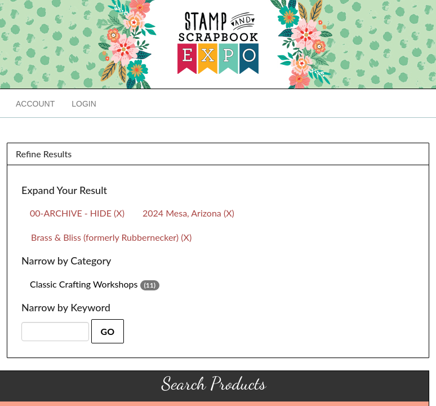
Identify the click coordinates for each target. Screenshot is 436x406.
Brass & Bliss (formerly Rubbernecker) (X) (111, 237)
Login (84, 103)
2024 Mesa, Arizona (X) (188, 213)
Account (35, 103)
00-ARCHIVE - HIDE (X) (77, 213)
